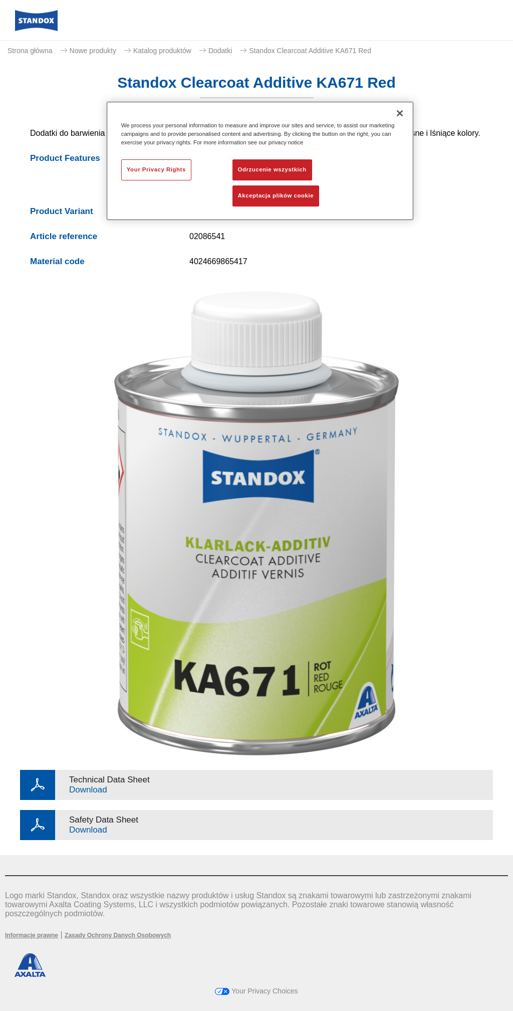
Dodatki (220, 51)
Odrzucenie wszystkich (272, 169)
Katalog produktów (162, 51)
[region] (260, 161)
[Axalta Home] (36, 28)
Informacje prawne (31, 935)
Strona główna (30, 51)
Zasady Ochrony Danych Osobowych (118, 935)
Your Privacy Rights (156, 169)
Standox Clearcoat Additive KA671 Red (310, 51)
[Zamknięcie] (400, 113)
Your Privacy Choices (256, 991)
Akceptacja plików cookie (276, 195)
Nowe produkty (93, 51)
